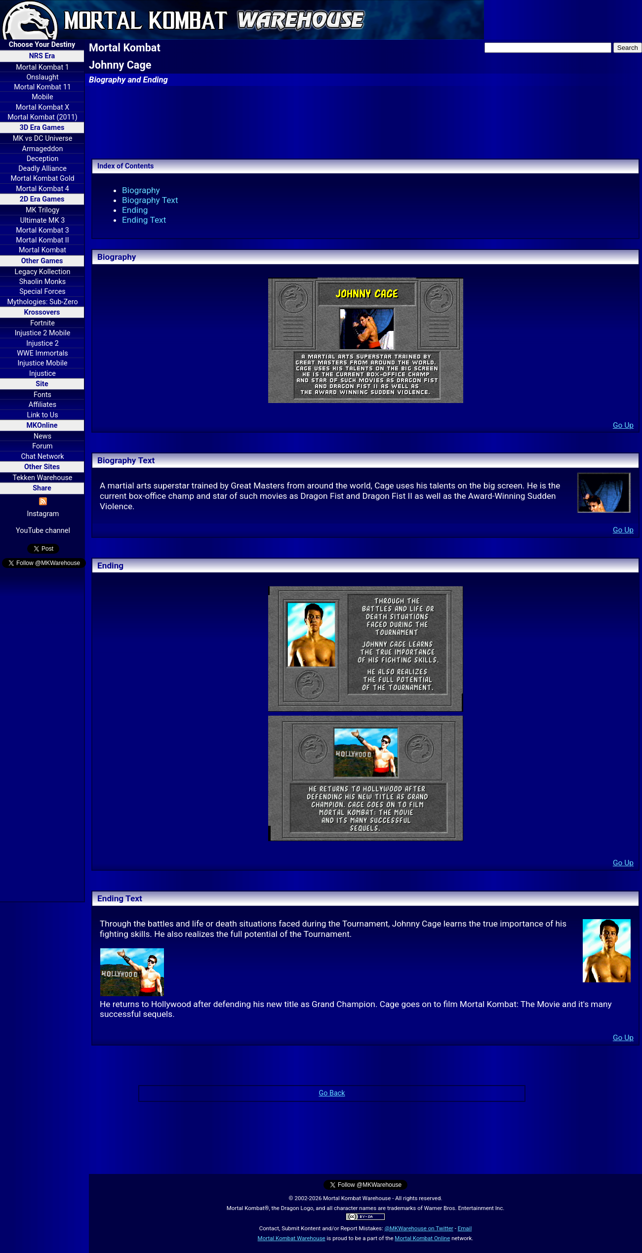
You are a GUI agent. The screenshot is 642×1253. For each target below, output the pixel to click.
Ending (135, 210)
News (42, 436)
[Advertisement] (42, 736)
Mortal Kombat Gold (42, 178)
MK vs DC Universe (43, 138)
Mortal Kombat (42, 250)
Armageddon (42, 149)
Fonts (42, 395)
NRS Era (42, 56)
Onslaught (42, 77)
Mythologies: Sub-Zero (42, 302)
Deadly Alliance (42, 168)
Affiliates (42, 405)
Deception (43, 159)
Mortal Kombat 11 (42, 87)
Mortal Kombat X (42, 107)
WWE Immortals (42, 353)
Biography (141, 190)
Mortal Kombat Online (422, 1238)
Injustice (42, 373)
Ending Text (144, 220)
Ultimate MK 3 (42, 220)
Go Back (332, 1093)
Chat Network (42, 456)
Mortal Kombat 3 (42, 230)
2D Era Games (42, 199)
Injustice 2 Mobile (43, 333)
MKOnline (42, 425)
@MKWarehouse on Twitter (419, 1228)
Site (42, 384)
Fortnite (42, 323)
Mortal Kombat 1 (42, 67)
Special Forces (42, 291)
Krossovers (42, 312)
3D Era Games (42, 127)
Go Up (623, 425)
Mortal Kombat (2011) (42, 117)
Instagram (43, 514)
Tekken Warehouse (43, 478)
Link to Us (42, 415)
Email (465, 1228)
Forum (42, 446)
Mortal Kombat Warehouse (291, 1238)
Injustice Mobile (42, 363)
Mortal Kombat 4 (42, 189)
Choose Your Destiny (42, 44)
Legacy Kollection (43, 272)
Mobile (42, 97)
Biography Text (150, 200)
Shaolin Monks (42, 282)
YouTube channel (43, 530)
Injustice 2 (42, 343)
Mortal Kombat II (42, 240)
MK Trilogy (42, 210)
